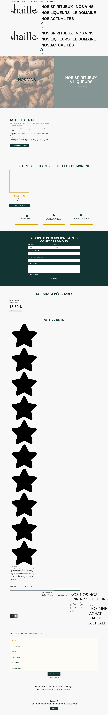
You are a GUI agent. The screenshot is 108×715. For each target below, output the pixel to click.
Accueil (14, 640)
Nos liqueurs (55, 13)
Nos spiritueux (57, 7)
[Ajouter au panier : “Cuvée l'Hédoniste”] (15, 311)
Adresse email (33, 251)
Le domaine (84, 13)
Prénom (31, 244)
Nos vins (85, 7)
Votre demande (33, 263)
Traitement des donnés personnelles (44, 635)
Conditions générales (15, 635)
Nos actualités (57, 19)
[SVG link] (24, 9)
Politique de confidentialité (28, 635)
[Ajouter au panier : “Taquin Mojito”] (19, 205)
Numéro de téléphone (35, 257)
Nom (56, 244)
